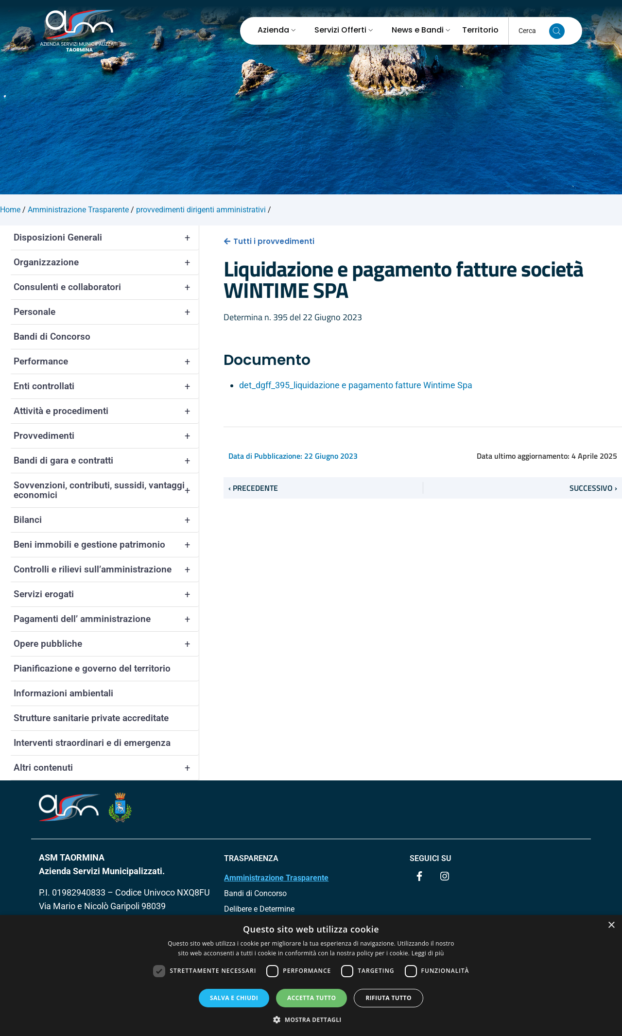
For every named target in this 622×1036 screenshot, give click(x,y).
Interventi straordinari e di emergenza (92, 742)
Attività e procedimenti (106, 411)
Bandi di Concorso (52, 336)
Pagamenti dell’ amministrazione (106, 619)
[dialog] (311, 975)
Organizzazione (106, 262)
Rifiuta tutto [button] (388, 998)
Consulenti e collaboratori (106, 287)
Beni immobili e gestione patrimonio (106, 545)
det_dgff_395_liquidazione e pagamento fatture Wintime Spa (355, 385)
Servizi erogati (106, 594)
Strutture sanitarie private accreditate (91, 718)
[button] (311, 1019)
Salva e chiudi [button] (234, 998)
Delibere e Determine (259, 909)
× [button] (611, 925)
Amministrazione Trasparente (276, 877)
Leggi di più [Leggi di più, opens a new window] (428, 953)
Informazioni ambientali (63, 693)
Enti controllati (106, 386)
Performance (106, 361)
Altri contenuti (106, 768)
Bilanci (106, 520)
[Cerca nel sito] (556, 31)
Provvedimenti (106, 436)
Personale (106, 312)
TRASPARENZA (251, 858)
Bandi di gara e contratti (106, 461)
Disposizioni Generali (106, 237)
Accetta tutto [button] (311, 998)
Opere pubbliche (106, 644)
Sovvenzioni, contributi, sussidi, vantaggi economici (106, 490)
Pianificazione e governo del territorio (92, 668)
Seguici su (430, 858)
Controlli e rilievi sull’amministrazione (106, 569)
